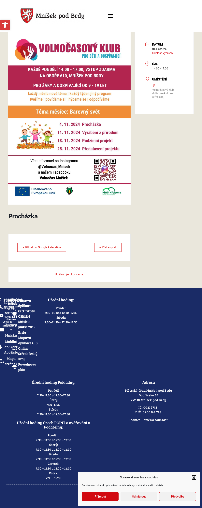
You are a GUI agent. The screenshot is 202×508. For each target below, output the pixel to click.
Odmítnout (139, 496)
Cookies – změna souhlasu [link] (148, 420)
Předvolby (177, 496)
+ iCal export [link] (107, 247)
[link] (5, 25)
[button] (194, 477)
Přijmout (100, 496)
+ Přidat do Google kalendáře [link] (42, 247)
